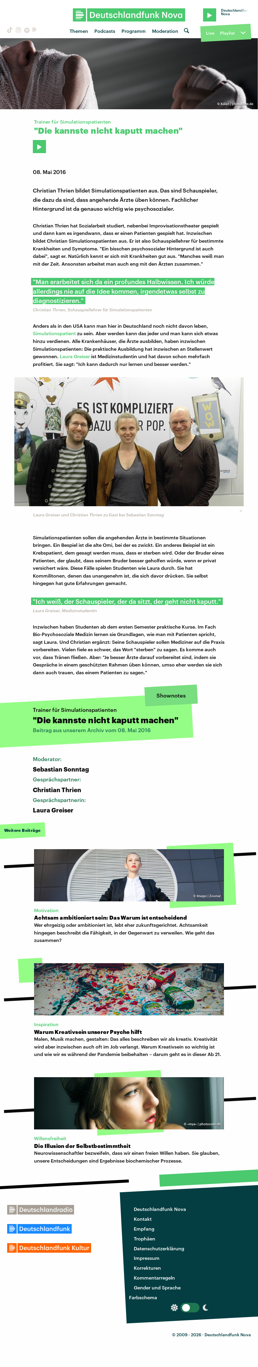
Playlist (227, 33)
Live (210, 33)
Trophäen (144, 1238)
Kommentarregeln (154, 1277)
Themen (79, 31)
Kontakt (143, 1219)
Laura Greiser (75, 356)
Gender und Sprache (157, 1287)
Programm (134, 31)
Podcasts (104, 31)
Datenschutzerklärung (159, 1248)
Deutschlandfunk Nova (160, 1209)
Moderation (165, 31)
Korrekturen (147, 1268)
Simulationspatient (54, 333)
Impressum (146, 1258)
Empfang (144, 1228)
